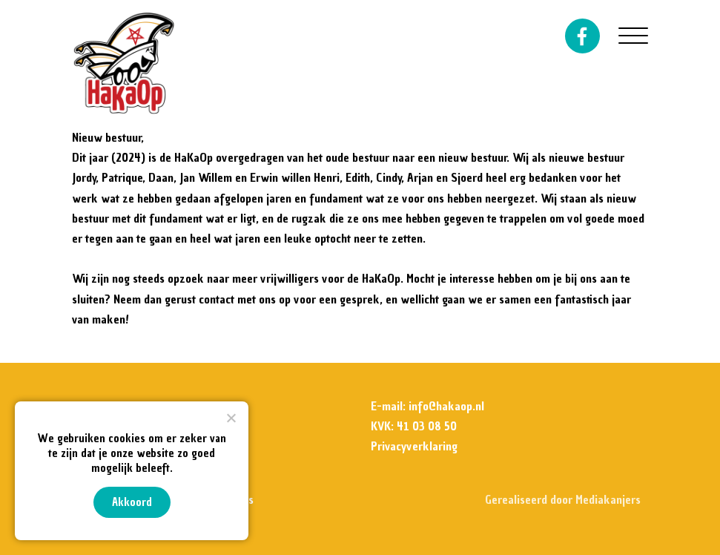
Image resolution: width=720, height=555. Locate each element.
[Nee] (230, 417)
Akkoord (132, 502)
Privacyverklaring (414, 446)
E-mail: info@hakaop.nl (427, 406)
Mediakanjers (608, 499)
